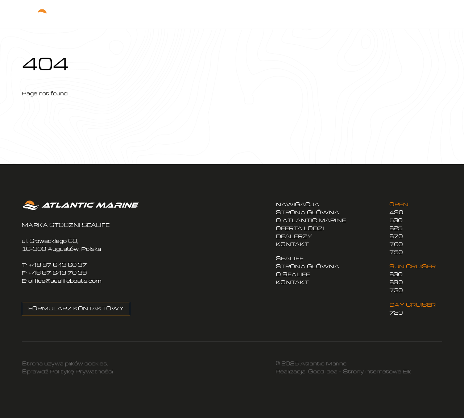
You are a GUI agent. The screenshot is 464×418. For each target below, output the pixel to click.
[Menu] (424, 14)
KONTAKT (292, 244)
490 (396, 212)
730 (396, 290)
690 (396, 282)
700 (396, 244)
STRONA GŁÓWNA (307, 212)
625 (395, 228)
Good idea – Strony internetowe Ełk (359, 371)
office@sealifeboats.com (65, 280)
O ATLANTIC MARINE (311, 220)
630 (395, 274)
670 (396, 236)
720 (396, 312)
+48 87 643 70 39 (57, 272)
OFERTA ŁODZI (300, 228)
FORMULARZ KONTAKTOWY (76, 308)
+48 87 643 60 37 (58, 264)
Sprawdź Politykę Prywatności (67, 371)
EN (387, 16)
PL (373, 16)
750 (396, 252)
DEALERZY (294, 236)
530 (395, 220)
